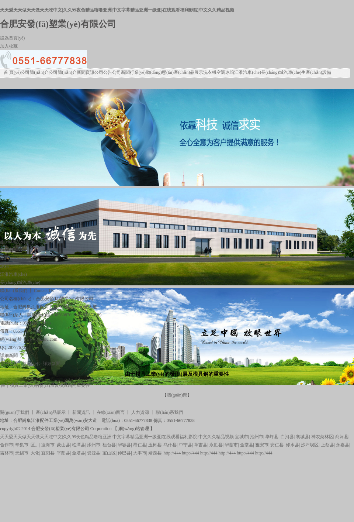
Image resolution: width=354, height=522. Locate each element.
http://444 (172, 453)
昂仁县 (139, 444)
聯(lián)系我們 (169, 412)
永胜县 (216, 444)
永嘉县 (342, 444)
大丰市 (139, 453)
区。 (35, 444)
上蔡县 (327, 444)
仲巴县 (124, 453)
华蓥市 (231, 444)
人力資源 (140, 412)
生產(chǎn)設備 (316, 72)
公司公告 (103, 72)
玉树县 (155, 444)
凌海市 (48, 444)
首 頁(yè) (12, 72)
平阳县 (63, 453)
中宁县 (185, 444)
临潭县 (78, 444)
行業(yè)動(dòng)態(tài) (152, 72)
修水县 (292, 444)
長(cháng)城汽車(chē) (281, 72)
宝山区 (109, 453)
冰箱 (229, 72)
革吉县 (200, 444)
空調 (220, 72)
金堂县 (246, 444)
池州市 (256, 436)
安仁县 (277, 444)
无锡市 (21, 453)
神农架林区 (322, 436)
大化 (35, 453)
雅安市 (261, 444)
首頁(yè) (30, 363)
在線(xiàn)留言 (111, 412)
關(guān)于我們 (14, 412)
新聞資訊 (85, 72)
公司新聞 (121, 72)
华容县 (124, 444)
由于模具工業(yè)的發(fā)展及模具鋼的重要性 (45, 385)
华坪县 (271, 436)
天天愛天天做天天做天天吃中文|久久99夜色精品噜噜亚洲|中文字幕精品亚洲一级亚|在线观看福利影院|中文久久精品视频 (117, 10)
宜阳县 (48, 453)
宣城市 (241, 436)
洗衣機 (209, 72)
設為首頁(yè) (12, 38)
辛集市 (21, 444)
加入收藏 (9, 46)
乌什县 (170, 444)
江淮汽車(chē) (247, 72)
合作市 (6, 444)
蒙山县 (63, 444)
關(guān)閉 (177, 395)
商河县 (341, 436)
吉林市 (6, 453)
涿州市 (93, 444)
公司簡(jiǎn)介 (35, 72)
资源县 (93, 453)
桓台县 (109, 444)
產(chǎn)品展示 (188, 72)
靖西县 (155, 453)
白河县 (287, 436)
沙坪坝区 (310, 444)
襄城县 (302, 436)
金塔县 (78, 453)
